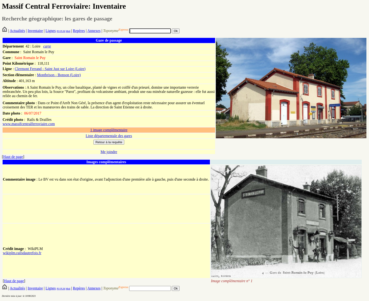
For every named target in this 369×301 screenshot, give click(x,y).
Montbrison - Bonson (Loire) (59, 75)
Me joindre (108, 152)
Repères (79, 31)
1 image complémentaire (108, 130)
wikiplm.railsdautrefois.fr (22, 253)
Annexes (93, 31)
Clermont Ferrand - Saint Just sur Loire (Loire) (50, 69)
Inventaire (35, 31)
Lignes (50, 31)
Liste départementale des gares (109, 136)
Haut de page (13, 157)
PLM (62, 31)
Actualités (17, 31)
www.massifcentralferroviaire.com (29, 124)
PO (58, 31)
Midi (68, 31)
